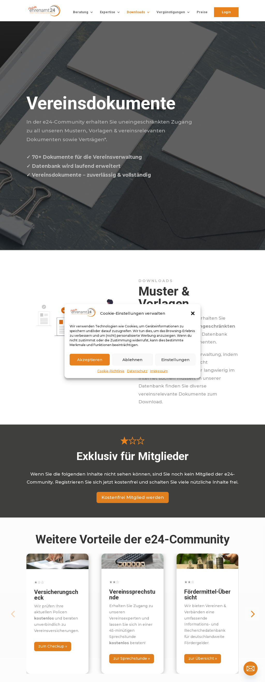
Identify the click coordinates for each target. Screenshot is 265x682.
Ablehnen (132, 359)
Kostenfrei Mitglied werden (132, 497)
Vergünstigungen (171, 12)
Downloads (136, 12)
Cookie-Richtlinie (110, 371)
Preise (202, 12)
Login (226, 12)
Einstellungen (175, 359)
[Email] (250, 669)
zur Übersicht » (202, 658)
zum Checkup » (52, 646)
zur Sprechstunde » (131, 658)
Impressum (159, 371)
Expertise (107, 12)
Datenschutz (137, 371)
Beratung (80, 12)
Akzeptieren (89, 359)
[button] (192, 313)
